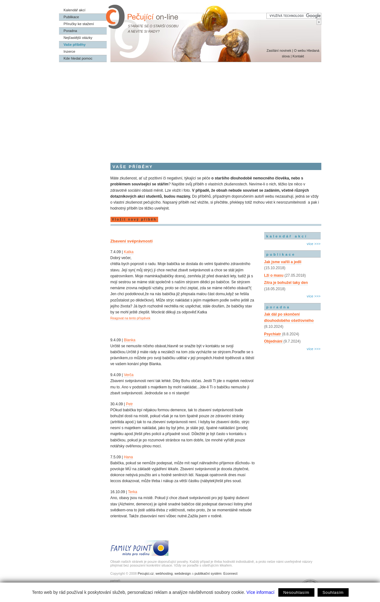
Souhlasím (333, 592)
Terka (132, 492)
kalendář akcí (287, 236)
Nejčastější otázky (78, 38)
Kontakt (298, 56)
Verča (129, 375)
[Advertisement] (190, 109)
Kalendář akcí (75, 10)
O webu (300, 50)
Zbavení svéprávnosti (131, 241)
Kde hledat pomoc (78, 58)
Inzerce (69, 51)
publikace (281, 254)
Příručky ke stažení (79, 24)
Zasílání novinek (279, 50)
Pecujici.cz (146, 573)
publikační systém (208, 573)
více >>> (313, 244)
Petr (129, 404)
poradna (278, 307)
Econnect (230, 573)
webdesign (182, 573)
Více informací (260, 592)
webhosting (164, 573)
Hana (128, 457)
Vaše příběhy (75, 44)
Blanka (130, 340)
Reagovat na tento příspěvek (130, 318)
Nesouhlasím (296, 592)
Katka (129, 252)
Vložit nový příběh (134, 219)
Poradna (70, 31)
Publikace (71, 17)
